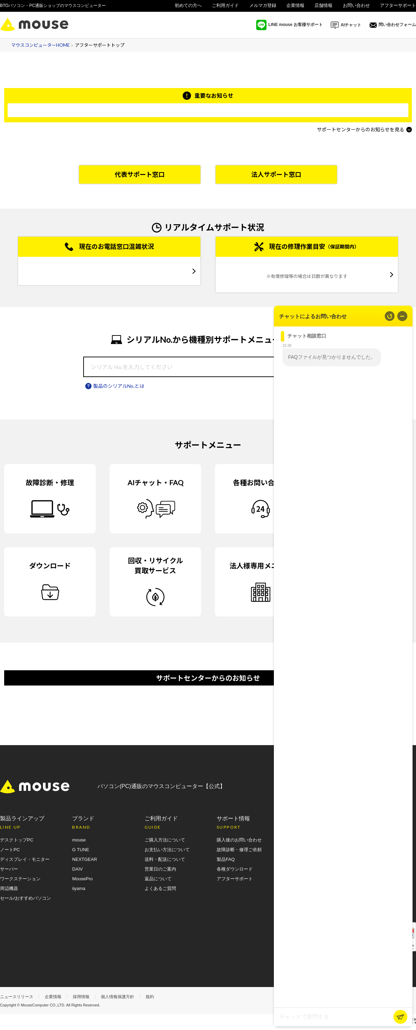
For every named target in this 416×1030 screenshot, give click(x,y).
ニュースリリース (16, 996)
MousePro (82, 878)
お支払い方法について (167, 849)
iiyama (78, 888)
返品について (158, 878)
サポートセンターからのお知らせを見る (360, 129)
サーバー (9, 869)
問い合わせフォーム (393, 24)
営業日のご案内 (160, 869)
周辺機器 (9, 888)
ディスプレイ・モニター (25, 859)
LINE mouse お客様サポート (289, 25)
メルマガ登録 (262, 5)
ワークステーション (20, 878)
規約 (150, 996)
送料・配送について (165, 859)
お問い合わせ (356, 5)
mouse (79, 840)
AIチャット (346, 25)
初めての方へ (188, 5)
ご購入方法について (165, 840)
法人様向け (404, 14)
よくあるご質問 (160, 888)
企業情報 (295, 5)
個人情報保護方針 (117, 996)
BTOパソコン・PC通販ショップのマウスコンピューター (53, 5)
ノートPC (10, 849)
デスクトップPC (16, 840)
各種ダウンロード (235, 869)
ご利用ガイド (225, 5)
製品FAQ (226, 859)
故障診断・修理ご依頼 (239, 849)
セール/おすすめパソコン (25, 898)
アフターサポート (398, 5)
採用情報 (81, 996)
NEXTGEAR (84, 859)
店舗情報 (323, 5)
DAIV (77, 869)
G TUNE (80, 849)
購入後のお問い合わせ (239, 840)
